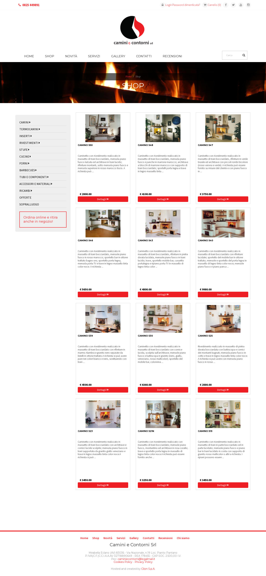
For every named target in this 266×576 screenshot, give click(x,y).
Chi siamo (183, 538)
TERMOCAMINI (29, 129)
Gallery (118, 56)
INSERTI (25, 136)
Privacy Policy (144, 562)
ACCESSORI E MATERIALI (35, 184)
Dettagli (103, 199)
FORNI (24, 163)
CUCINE (25, 156)
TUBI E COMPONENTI (34, 177)
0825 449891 (31, 5)
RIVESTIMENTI (29, 143)
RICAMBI (25, 190)
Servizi (94, 56)
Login (166, 5)
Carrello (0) (211, 5)
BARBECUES (28, 170)
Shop (49, 56)
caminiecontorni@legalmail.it (136, 559)
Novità (71, 56)
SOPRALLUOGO (29, 204)
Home (29, 56)
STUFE (24, 149)
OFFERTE (25, 197)
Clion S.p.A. (148, 568)
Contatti (144, 56)
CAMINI (24, 122)
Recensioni (172, 56)
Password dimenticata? (186, 5)
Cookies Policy (123, 562)
